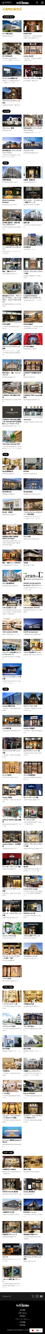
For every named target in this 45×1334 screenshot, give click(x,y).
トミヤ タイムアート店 (9, 1004)
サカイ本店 (27, 536)
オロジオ (5, 1257)
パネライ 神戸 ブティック (32, 936)
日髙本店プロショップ (9, 1234)
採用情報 (22, 1325)
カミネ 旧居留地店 (29, 775)
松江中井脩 (27, 1049)
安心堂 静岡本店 (7, 471)
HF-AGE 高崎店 (29, 346)
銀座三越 (26, 223)
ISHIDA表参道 (28, 324)
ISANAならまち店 (29, 913)
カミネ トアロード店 (30, 706)
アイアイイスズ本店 (8, 1026)
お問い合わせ (22, 1313)
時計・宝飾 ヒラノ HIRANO (11, 563)
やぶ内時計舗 (6, 728)
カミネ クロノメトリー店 (32, 751)
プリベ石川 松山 (29, 1026)
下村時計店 (6, 1071)
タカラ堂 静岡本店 (8, 583)
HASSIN (26, 471)
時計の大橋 (27, 1169)
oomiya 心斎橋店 (29, 728)
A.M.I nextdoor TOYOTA (32, 608)
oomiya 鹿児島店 (29, 1192)
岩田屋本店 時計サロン (31, 1234)
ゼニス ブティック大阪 (31, 797)
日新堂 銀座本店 (29, 180)
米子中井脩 (6, 1049)
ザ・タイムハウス (29, 820)
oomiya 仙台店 (28, 56)
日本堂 (26, 563)
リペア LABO (6, 978)
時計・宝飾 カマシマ (9, 271)
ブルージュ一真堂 (8, 128)
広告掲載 (22, 1322)
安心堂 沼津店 (7, 512)
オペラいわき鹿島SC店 (9, 78)
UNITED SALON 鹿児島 (10, 1192)
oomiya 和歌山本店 (8, 706)
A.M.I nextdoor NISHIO (10, 632)
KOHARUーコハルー (30, 1212)
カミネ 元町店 (6, 775)
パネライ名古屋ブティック (32, 652)
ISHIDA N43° (28, 34)
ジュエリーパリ (29, 150)
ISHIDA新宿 (6, 324)
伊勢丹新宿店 (6, 180)
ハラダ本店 (6, 1093)
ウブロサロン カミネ (30, 956)
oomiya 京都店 (7, 797)
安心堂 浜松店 (28, 492)
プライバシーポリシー (22, 1319)
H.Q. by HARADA (29, 1093)
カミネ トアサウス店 (9, 936)
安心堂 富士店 (6, 492)
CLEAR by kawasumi (31, 632)
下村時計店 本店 (29, 1004)
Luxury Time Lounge (31, 889)
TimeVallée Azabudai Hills (11, 444)
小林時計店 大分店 (8, 1212)
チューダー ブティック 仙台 (33, 78)
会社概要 (22, 1310)
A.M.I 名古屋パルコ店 (9, 608)
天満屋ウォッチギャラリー (32, 1071)
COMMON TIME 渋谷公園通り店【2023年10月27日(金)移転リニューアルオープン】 (11, 422)
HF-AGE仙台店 (7, 56)
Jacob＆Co (27, 419)
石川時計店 (27, 247)
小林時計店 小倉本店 (9, 1169)
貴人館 (26, 867)
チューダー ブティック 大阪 (11, 867)
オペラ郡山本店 (7, 34)
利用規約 (22, 1316)
